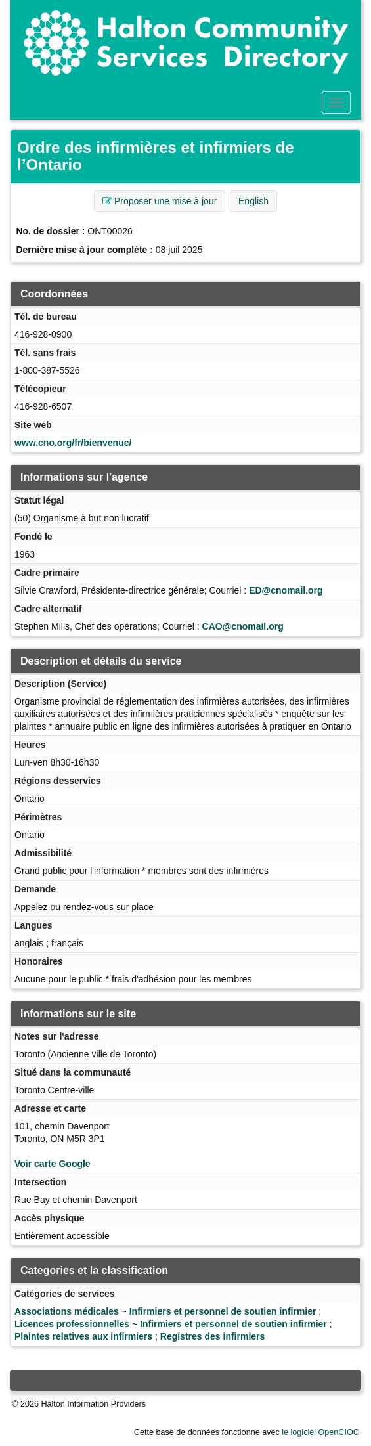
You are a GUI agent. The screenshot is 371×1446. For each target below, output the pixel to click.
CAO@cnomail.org (243, 626)
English (253, 201)
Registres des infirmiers (212, 1336)
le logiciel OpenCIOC (320, 1432)
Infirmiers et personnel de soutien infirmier (222, 1311)
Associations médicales (66, 1311)
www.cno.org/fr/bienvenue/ (72, 442)
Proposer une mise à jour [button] (159, 201)
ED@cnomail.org (285, 590)
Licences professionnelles (71, 1324)
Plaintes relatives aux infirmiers (83, 1336)
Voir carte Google (52, 1163)
